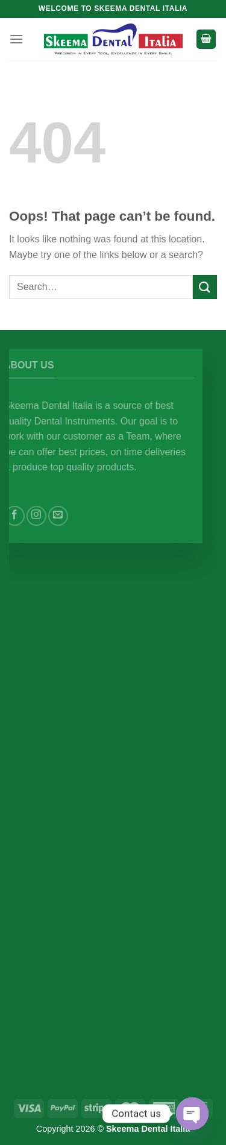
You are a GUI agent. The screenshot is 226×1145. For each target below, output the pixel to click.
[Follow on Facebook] (23, 516)
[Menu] (16, 39)
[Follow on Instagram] (45, 516)
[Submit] (205, 286)
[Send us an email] (67, 516)
